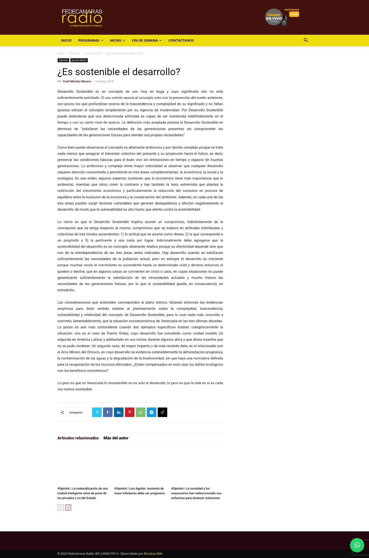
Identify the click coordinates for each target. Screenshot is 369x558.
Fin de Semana (147, 40)
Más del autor (115, 438)
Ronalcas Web (153, 554)
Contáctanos (181, 40)
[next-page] (68, 507)
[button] (306, 41)
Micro (117, 40)
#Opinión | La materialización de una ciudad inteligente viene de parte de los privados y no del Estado (83, 493)
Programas (90, 40)
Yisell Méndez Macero (77, 81)
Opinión (74, 53)
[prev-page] (61, 507)
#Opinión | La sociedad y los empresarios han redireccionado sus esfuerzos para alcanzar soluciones (196, 493)
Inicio (66, 40)
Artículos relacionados (78, 438)
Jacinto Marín (93, 53)
